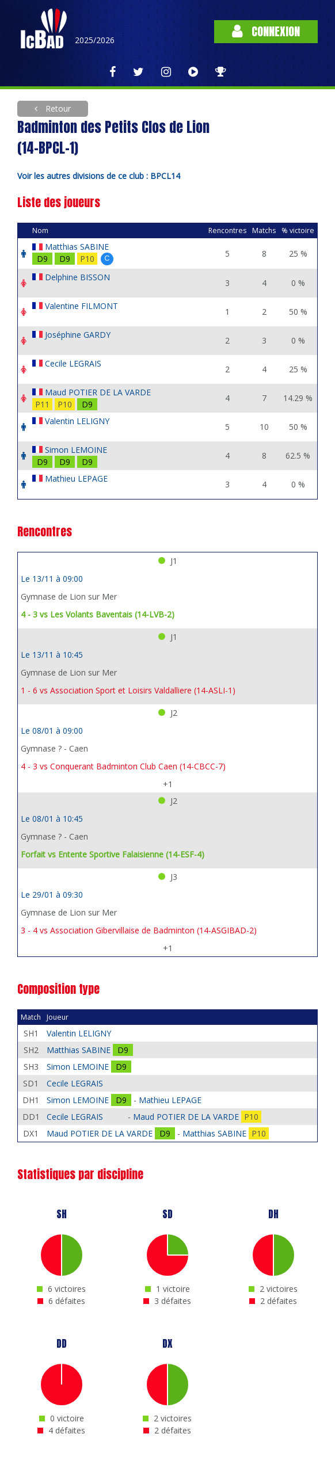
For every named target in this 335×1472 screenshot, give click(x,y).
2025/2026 (95, 40)
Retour (57, 108)
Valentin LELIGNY (77, 420)
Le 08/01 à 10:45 (52, 818)
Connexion (266, 31)
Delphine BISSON (77, 277)
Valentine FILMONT (81, 305)
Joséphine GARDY (78, 334)
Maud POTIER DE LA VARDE (98, 392)
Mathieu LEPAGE (76, 478)
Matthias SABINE (77, 246)
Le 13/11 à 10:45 (52, 654)
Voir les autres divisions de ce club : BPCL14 (98, 175)
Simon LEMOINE (76, 449)
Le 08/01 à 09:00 (52, 730)
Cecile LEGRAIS (73, 363)
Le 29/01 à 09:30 (52, 894)
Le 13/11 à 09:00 (52, 578)
